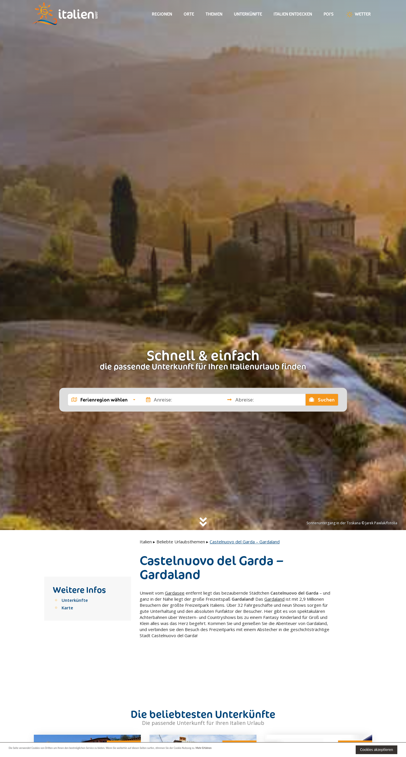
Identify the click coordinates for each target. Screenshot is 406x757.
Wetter (358, 14)
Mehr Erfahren (280, 749)
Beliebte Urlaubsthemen (180, 542)
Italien (146, 542)
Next (133, 733)
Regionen (162, 14)
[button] (103, 399)
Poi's (329, 14)
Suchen (322, 399)
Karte (67, 608)
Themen (214, 14)
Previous (42, 733)
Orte (189, 14)
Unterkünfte (248, 14)
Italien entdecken (293, 14)
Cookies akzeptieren (376, 749)
